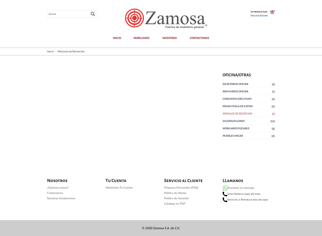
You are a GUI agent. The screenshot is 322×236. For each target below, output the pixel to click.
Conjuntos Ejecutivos (237, 98)
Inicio (117, 38)
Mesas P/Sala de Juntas (238, 106)
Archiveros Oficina (235, 91)
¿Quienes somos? (58, 187)
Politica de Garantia (176, 198)
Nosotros (169, 38)
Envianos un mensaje (238, 187)
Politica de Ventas (175, 193)
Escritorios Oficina (235, 84)
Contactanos (199, 38)
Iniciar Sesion (259, 15)
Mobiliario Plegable (236, 128)
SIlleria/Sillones (234, 121)
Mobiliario (141, 38)
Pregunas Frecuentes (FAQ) (181, 187)
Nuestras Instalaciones (61, 198)
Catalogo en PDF (174, 203)
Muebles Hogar (233, 135)
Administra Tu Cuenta (119, 187)
